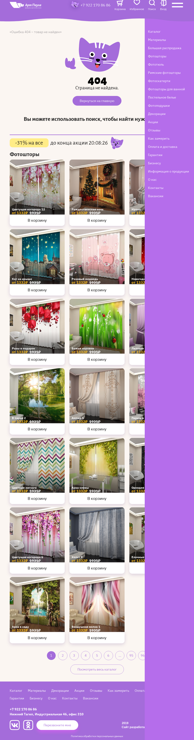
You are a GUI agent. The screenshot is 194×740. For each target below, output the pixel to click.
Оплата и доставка (149, 690)
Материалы (37, 690)
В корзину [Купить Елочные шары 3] (156, 568)
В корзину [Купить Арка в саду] (37, 637)
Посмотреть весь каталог (97, 669)
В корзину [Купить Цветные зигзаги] (37, 498)
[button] (163, 12)
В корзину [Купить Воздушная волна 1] (96, 637)
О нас (52, 698)
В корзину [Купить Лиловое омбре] (156, 359)
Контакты (69, 698)
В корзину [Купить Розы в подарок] (37, 359)
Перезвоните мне (57, 725)
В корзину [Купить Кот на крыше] (37, 289)
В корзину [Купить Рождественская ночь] (96, 220)
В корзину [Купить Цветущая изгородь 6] (37, 568)
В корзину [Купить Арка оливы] (96, 498)
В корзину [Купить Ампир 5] (96, 428)
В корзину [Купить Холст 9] (96, 568)
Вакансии (90, 698)
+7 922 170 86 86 (95, 12)
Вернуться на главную (97, 101)
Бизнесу (36, 698)
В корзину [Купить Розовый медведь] (96, 289)
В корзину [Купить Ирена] (156, 220)
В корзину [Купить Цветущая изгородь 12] (37, 220)
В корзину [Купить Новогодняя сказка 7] (156, 289)
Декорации (60, 690)
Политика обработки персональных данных (97, 736)
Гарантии (17, 698)
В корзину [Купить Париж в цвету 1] (156, 428)
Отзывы (96, 690)
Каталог (16, 690)
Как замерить (118, 690)
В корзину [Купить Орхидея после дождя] (156, 498)
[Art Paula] (33, 13)
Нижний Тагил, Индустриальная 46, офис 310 (47, 714)
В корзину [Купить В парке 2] (37, 428)
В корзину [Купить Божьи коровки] (96, 359)
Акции (79, 690)
